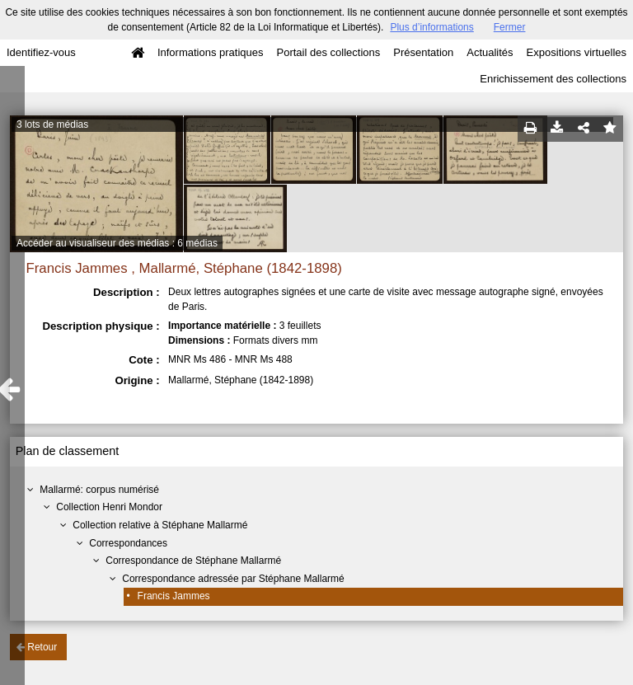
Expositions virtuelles (576, 52)
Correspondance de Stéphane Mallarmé (193, 560)
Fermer (510, 27)
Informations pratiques (210, 52)
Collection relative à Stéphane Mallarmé (160, 525)
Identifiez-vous (41, 52)
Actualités (490, 52)
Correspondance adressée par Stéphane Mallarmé (233, 578)
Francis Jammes (174, 596)
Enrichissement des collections (553, 79)
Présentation (423, 52)
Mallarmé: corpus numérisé (99, 489)
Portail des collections (329, 52)
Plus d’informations (431, 27)
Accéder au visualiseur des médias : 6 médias (117, 243)
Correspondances (128, 543)
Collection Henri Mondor (109, 507)
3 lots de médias (52, 124)
